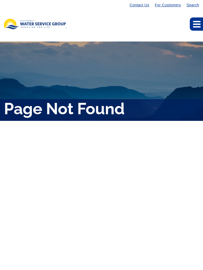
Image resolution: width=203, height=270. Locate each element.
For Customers (168, 5)
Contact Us (139, 5)
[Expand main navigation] (196, 24)
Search (193, 5)
